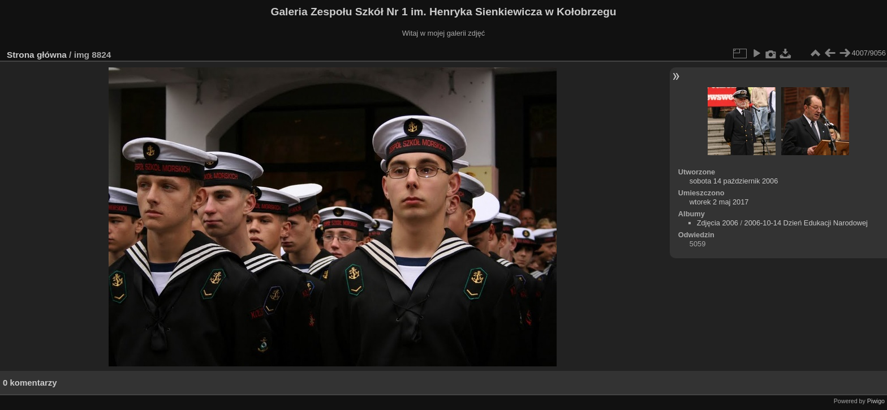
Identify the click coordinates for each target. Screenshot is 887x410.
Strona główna (37, 54)
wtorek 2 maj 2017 (719, 202)
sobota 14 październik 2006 (734, 181)
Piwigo (876, 401)
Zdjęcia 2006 (717, 223)
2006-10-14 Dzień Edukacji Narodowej (806, 223)
